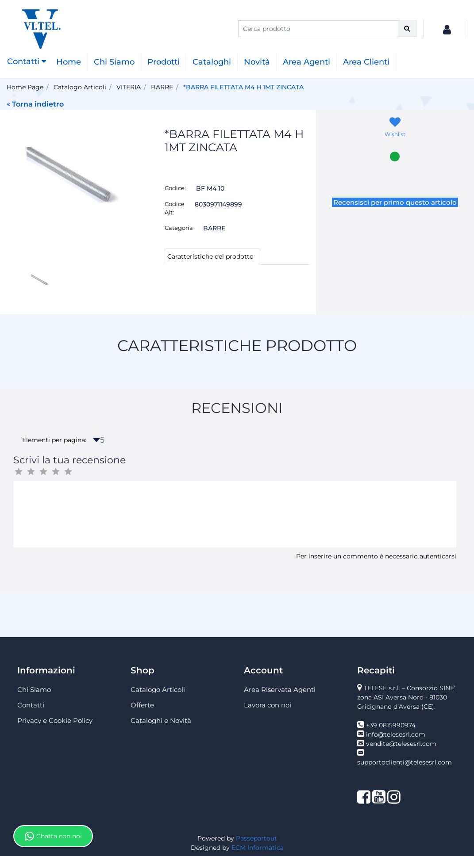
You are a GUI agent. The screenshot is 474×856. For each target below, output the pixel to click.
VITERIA (128, 87)
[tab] (212, 256)
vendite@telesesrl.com (401, 744)
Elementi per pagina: (54, 440)
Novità (257, 62)
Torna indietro (35, 104)
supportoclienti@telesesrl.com (404, 762)
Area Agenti (306, 62)
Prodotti (163, 62)
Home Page (25, 87)
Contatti (30, 705)
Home (68, 62)
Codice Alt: (175, 208)
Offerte (142, 705)
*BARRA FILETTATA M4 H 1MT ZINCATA (243, 87)
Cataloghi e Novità (161, 720)
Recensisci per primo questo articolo (395, 202)
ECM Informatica (257, 848)
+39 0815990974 (391, 725)
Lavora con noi (267, 705)
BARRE (162, 87)
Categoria (179, 227)
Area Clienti (366, 62)
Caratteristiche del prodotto (210, 256)
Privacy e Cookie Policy (54, 720)
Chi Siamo (114, 62)
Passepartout (256, 838)
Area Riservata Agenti (280, 689)
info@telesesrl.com (395, 734)
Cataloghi (212, 62)
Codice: (175, 187)
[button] (407, 28)
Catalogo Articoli (80, 87)
